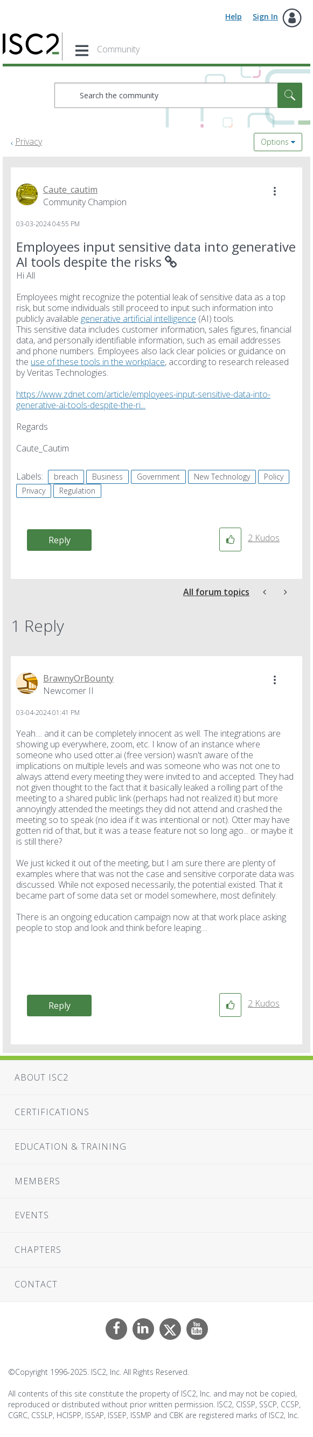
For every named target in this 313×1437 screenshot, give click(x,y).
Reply (59, 540)
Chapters (38, 1250)
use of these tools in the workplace (98, 362)
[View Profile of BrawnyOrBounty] (78, 678)
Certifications (52, 1112)
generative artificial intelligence (138, 319)
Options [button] (275, 142)
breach (66, 476)
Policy (273, 476)
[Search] (178, 95)
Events (32, 1215)
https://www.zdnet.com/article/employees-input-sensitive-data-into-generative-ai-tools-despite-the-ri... (143, 399)
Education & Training (71, 1146)
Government (158, 476)
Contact (36, 1284)
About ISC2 (41, 1077)
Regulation (77, 490)
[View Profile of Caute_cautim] (70, 189)
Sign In (265, 16)
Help (233, 16)
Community (118, 49)
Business (107, 476)
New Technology (222, 476)
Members (37, 1181)
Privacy (28, 141)
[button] (275, 191)
